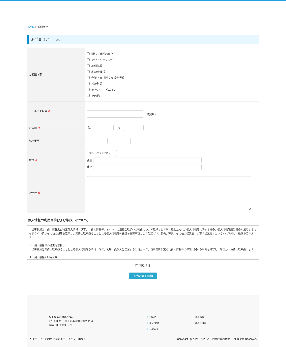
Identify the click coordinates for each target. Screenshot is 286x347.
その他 (95, 95)
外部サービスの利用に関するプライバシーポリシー (59, 338)
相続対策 (96, 83)
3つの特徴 (154, 323)
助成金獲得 (98, 71)
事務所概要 (200, 323)
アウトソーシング (102, 59)
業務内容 (199, 317)
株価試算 (96, 65)
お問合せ (154, 329)
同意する (145, 265)
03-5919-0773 (64, 325)
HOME (31, 26)
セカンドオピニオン (103, 89)
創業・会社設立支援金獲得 (108, 77)
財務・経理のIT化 (102, 53)
